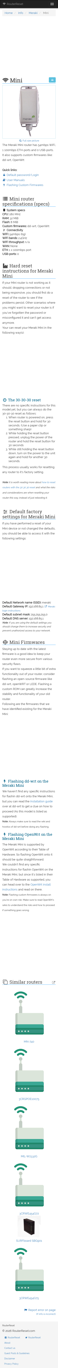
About (7, 1343)
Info (20, 13)
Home (9, 13)
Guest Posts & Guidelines (17, 1353)
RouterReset (12, 4)
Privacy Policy (11, 1364)
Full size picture (29, 140)
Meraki (33, 13)
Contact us (9, 1348)
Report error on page (40, 1312)
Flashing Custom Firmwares (22, 185)
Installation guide (41, 801)
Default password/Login (20, 175)
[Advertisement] (29, 48)
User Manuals (13, 180)
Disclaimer (9, 1358)
